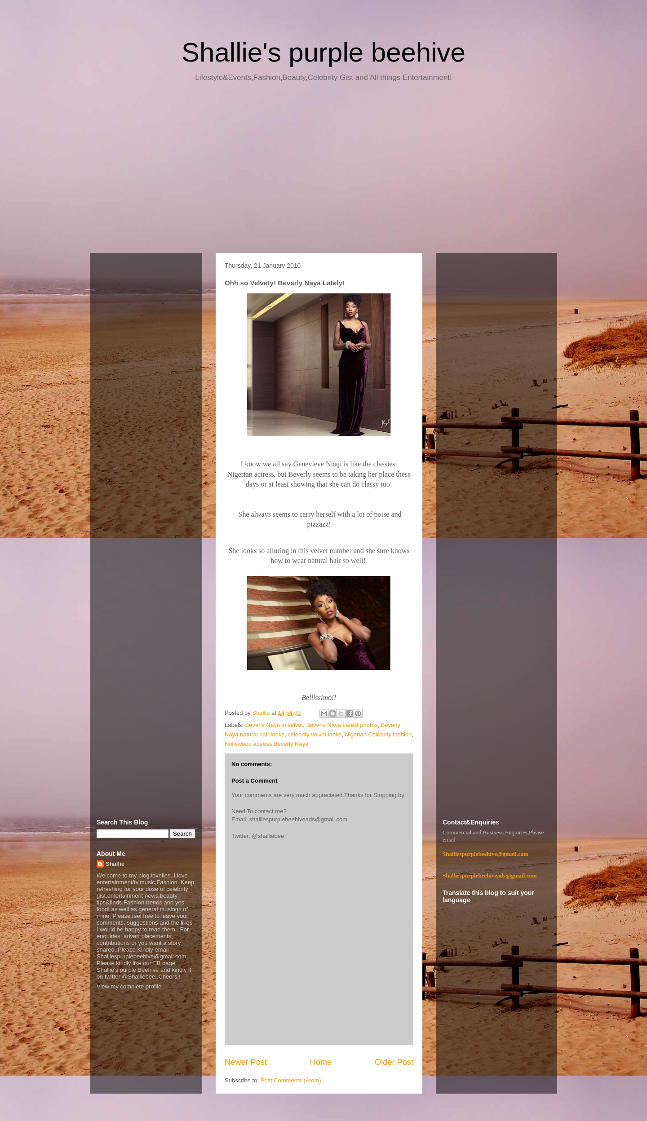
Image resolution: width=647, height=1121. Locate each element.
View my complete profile (129, 986)
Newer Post (246, 1062)
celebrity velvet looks (314, 734)
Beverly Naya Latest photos (341, 725)
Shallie (115, 863)
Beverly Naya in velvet (274, 725)
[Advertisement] (323, 171)
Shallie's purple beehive (323, 52)
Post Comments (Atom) (291, 1080)
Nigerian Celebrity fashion (378, 734)
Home (321, 1062)
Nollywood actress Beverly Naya (266, 743)
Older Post (394, 1062)
